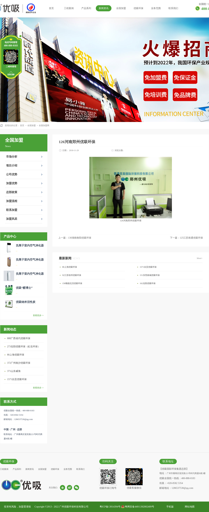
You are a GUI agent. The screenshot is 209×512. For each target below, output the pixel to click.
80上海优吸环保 (15, 354)
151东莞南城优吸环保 (150, 275)
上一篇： (74, 237)
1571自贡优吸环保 (17, 379)
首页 (51, 8)
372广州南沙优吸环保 (18, 363)
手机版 (169, 506)
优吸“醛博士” (24, 287)
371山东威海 (14, 371)
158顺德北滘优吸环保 (72, 283)
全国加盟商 (44, 125)
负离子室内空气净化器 (30, 245)
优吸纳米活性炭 (25, 301)
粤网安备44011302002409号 (139, 506)
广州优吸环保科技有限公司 (73, 506)
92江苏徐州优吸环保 (71, 275)
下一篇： (186, 237)
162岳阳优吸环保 (148, 283)
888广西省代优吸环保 (18, 338)
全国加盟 (31, 125)
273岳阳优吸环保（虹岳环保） (23, 346)
